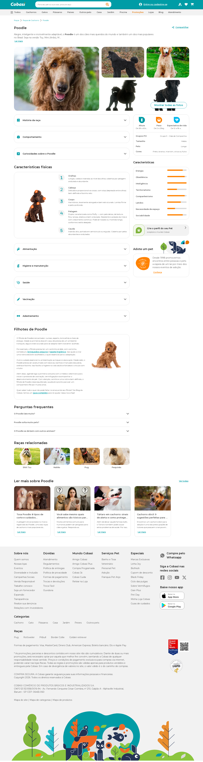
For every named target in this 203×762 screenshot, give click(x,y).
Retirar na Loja (80, 582)
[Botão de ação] (125, 121)
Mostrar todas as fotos (168, 106)
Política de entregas (53, 569)
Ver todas (183, 482)
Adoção (106, 574)
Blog (161, 13)
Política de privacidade (55, 574)
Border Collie (57, 638)
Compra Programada (83, 569)
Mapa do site (21, 701)
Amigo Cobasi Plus (82, 565)
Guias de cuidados (140, 605)
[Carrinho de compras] (192, 5)
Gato (31, 624)
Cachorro (19, 624)
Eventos (18, 569)
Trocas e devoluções (54, 582)
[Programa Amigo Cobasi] (180, 5)
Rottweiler (29, 638)
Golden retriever (78, 638)
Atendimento (174, 13)
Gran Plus (136, 591)
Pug (16, 638)
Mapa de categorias (40, 701)
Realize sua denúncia (25, 605)
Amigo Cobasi (79, 560)
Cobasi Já (77, 574)
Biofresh (135, 569)
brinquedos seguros (38, 353)
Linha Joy (136, 565)
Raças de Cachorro (31, 22)
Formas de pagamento (55, 578)
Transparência (21, 600)
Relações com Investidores (28, 609)
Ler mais (19, 42)
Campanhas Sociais (24, 578)
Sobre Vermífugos (140, 587)
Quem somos (21, 560)
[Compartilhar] (180, 29)
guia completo (40, 394)
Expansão (19, 596)
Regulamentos (51, 565)
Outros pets (93, 624)
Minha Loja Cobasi (140, 600)
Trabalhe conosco (23, 587)
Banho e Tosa (109, 560)
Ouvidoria (48, 591)
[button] (113, 5)
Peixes (78, 624)
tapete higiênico (58, 353)
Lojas (151, 13)
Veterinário (107, 565)
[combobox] (79, 5)
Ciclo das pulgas (139, 582)
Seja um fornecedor (24, 591)
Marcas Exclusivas (140, 560)
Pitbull (42, 638)
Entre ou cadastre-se (155, 5)
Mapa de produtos (62, 701)
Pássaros (43, 624)
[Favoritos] (186, 5)
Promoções (138, 13)
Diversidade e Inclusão (26, 574)
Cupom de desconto (142, 574)
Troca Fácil (48, 587)
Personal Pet (108, 569)
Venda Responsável (24, 582)
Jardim (66, 624)
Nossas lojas (20, 565)
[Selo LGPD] (176, 674)
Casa (55, 624)
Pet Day (135, 596)
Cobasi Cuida (79, 578)
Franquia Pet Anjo (111, 578)
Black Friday (137, 578)
